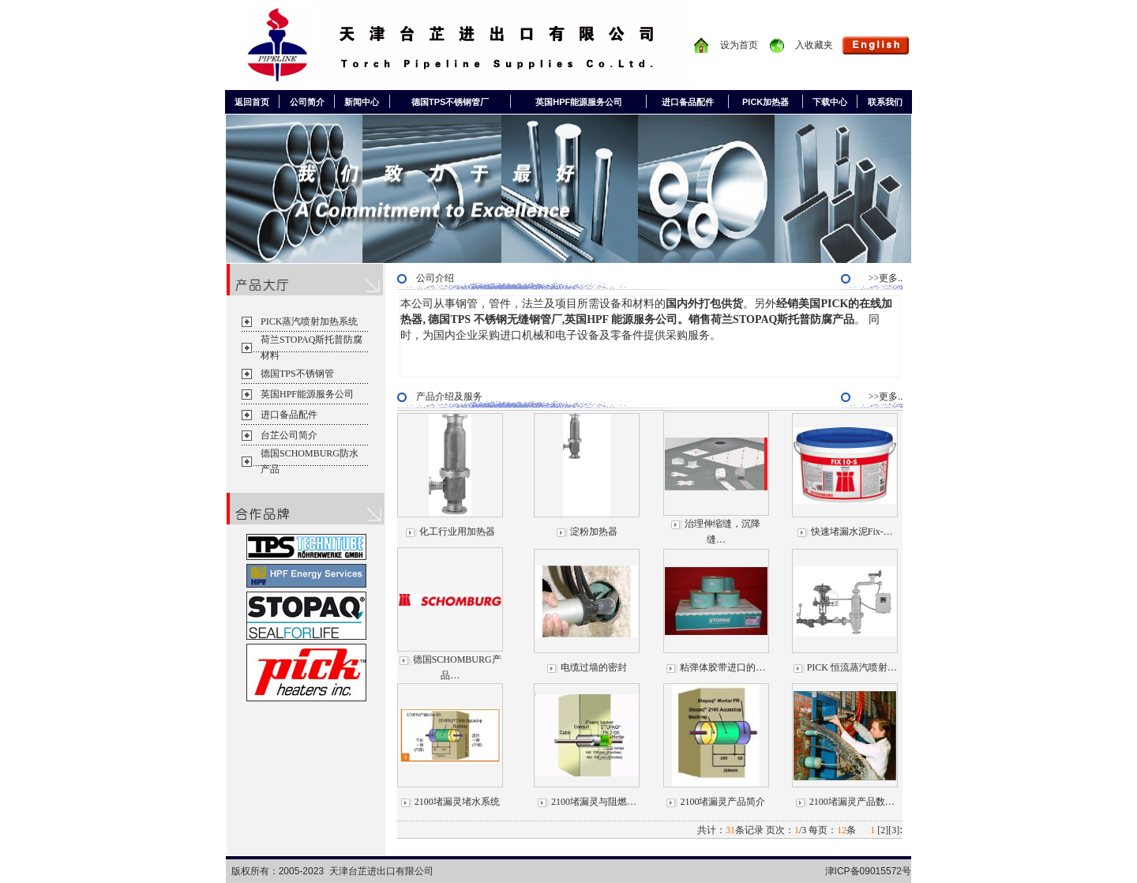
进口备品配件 (688, 102)
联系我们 (885, 102)
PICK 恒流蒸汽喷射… (852, 667)
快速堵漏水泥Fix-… (852, 531)
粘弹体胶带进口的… (722, 667)
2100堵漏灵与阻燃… (593, 801)
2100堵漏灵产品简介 (722, 801)
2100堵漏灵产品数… (852, 801)
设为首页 (739, 45)
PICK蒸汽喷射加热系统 (309, 321)
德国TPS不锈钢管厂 (450, 102)
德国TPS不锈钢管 (297, 373)
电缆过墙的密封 (594, 667)
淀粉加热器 (593, 531)
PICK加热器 (765, 102)
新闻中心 (361, 102)
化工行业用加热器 (457, 531)
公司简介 (307, 102)
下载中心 (829, 102)
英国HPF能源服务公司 (578, 102)
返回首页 (252, 102)
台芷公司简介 (289, 435)
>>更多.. (891, 278)
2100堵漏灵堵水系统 (457, 801)
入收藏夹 (814, 45)
